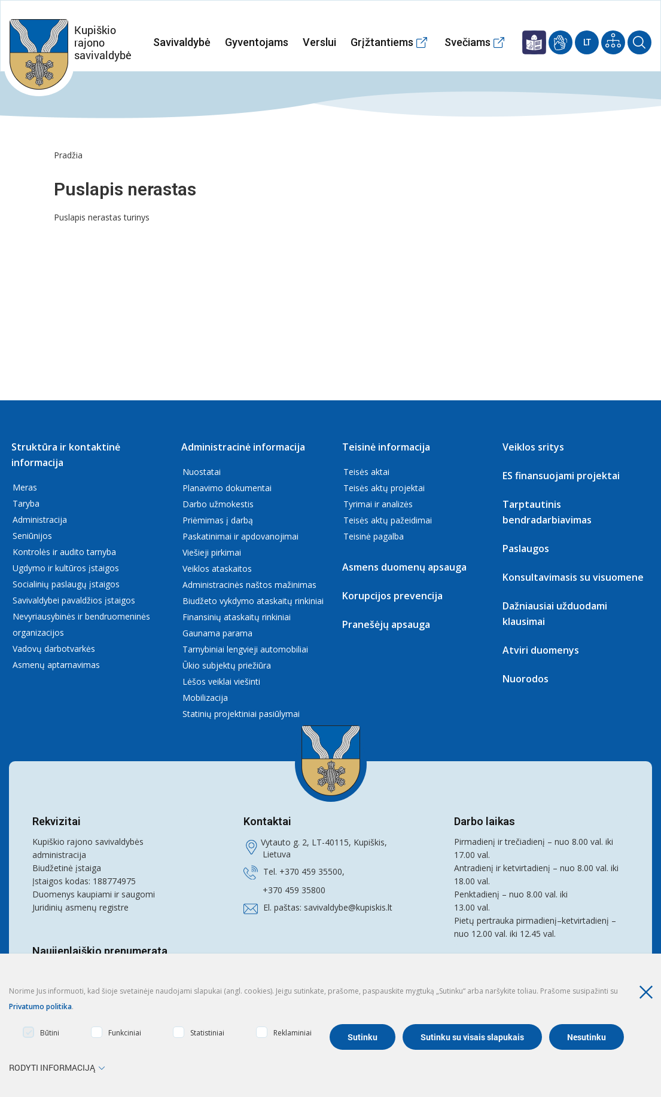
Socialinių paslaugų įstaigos (66, 584)
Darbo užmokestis (218, 504)
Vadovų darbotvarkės (54, 648)
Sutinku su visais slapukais (472, 1037)
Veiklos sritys (533, 446)
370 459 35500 (313, 871)
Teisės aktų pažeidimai (387, 520)
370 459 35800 (296, 890)
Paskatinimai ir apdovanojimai (240, 536)
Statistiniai (198, 1032)
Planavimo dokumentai (227, 488)
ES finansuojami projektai (561, 475)
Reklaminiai (284, 1032)
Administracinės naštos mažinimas (249, 584)
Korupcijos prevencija (392, 595)
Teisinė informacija (386, 446)
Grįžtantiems (382, 42)
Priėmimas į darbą (217, 520)
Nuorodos (525, 678)
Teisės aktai (366, 471)
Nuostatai (201, 471)
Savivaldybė (182, 42)
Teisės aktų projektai (384, 488)
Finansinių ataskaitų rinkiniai (236, 617)
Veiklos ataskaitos (217, 568)
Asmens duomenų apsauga (404, 567)
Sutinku (362, 1037)
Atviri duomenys (540, 650)
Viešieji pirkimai (211, 552)
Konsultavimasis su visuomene (573, 577)
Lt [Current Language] (587, 42)
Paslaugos (525, 548)
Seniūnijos (32, 535)
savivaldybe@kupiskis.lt (348, 907)
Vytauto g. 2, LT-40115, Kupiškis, (324, 842)
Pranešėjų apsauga (386, 624)
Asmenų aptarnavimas (56, 664)
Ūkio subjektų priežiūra (226, 665)
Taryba (26, 503)
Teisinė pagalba (373, 536)
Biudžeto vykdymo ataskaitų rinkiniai (253, 600)
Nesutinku (586, 1037)
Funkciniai (116, 1032)
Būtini (41, 1032)
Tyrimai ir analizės (378, 504)
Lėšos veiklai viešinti (221, 681)
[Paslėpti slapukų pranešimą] (649, 992)
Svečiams (467, 42)
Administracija (40, 519)
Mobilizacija (205, 697)
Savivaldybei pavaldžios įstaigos (74, 600)
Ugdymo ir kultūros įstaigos (66, 568)
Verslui (319, 42)
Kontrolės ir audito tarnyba (64, 551)
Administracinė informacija (243, 446)
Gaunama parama (217, 633)
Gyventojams (256, 42)
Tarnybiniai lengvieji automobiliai (245, 649)
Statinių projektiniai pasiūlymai (241, 713)
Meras (25, 487)
